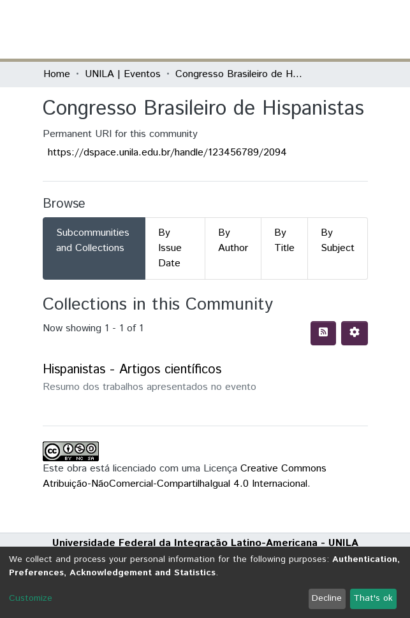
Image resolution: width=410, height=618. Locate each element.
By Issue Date (170, 248)
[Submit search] (274, 29)
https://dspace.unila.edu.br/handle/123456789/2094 (167, 152)
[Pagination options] (354, 333)
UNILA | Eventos (123, 74)
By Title (284, 240)
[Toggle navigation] (359, 29)
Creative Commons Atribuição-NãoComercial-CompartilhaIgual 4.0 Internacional (184, 476)
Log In (319, 29)
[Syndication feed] (323, 333)
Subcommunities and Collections (92, 240)
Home (56, 74)
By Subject (338, 240)
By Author (233, 240)
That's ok (373, 598)
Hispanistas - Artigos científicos (132, 370)
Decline (327, 598)
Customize (30, 598)
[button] (293, 29)
